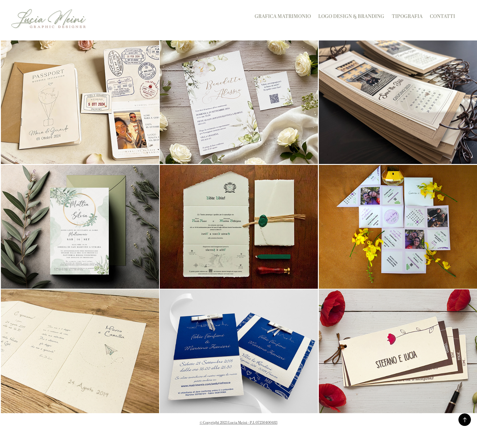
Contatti (442, 16)
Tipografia (407, 16)
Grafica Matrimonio (283, 16)
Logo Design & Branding (351, 16)
